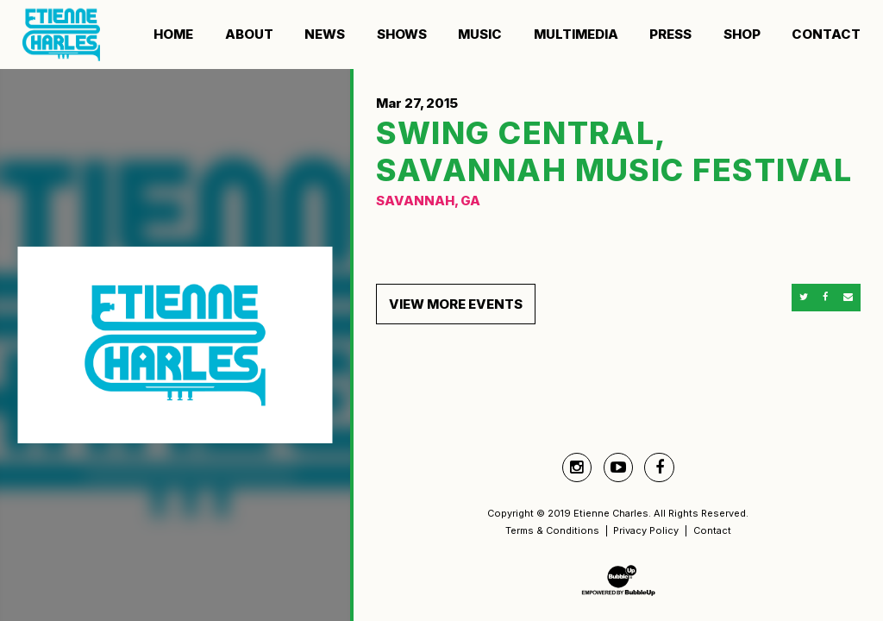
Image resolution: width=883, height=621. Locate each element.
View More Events (456, 304)
